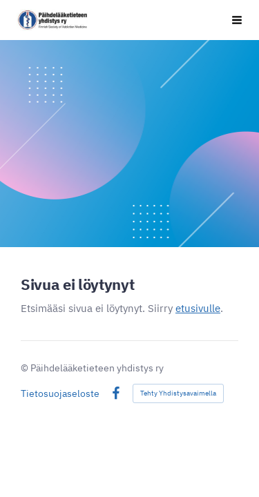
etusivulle (197, 308)
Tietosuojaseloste (60, 393)
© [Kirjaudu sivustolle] (25, 368)
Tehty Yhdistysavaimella (178, 393)
